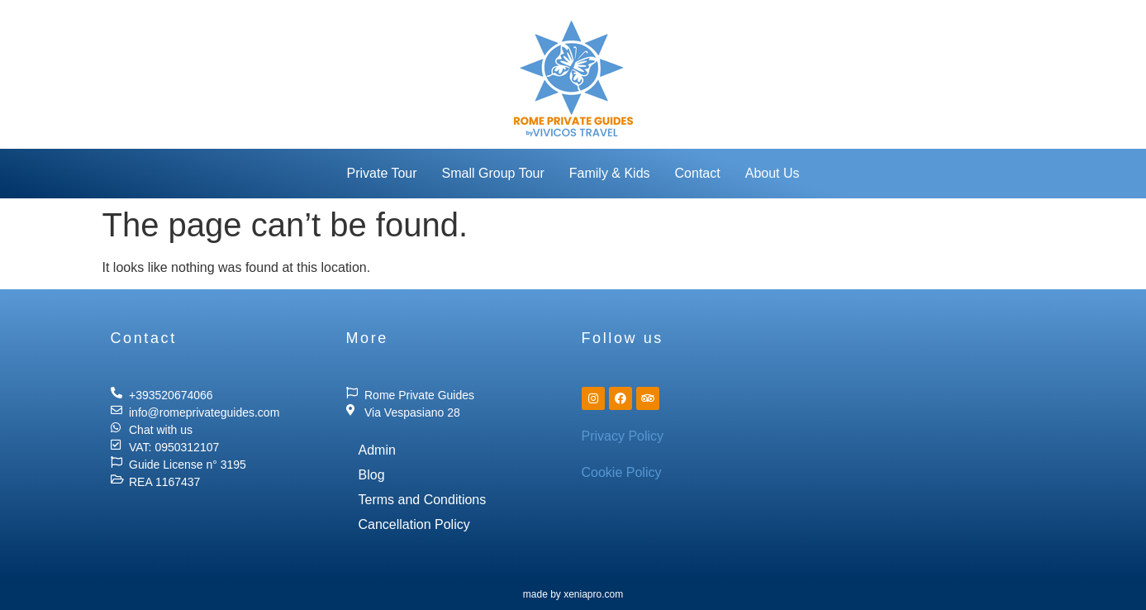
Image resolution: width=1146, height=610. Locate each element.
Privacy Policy (623, 436)
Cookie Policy (622, 472)
